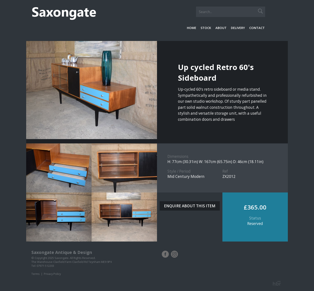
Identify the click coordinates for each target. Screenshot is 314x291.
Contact (257, 28)
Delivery (238, 28)
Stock (206, 28)
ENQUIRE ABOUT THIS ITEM (189, 205)
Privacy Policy (52, 274)
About (221, 28)
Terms (35, 274)
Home (191, 28)
